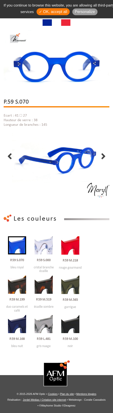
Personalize (85, 12)
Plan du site (67, 393)
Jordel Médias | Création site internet (44, 399)
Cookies (53, 393)
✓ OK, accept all (53, 12)
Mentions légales (86, 393)
